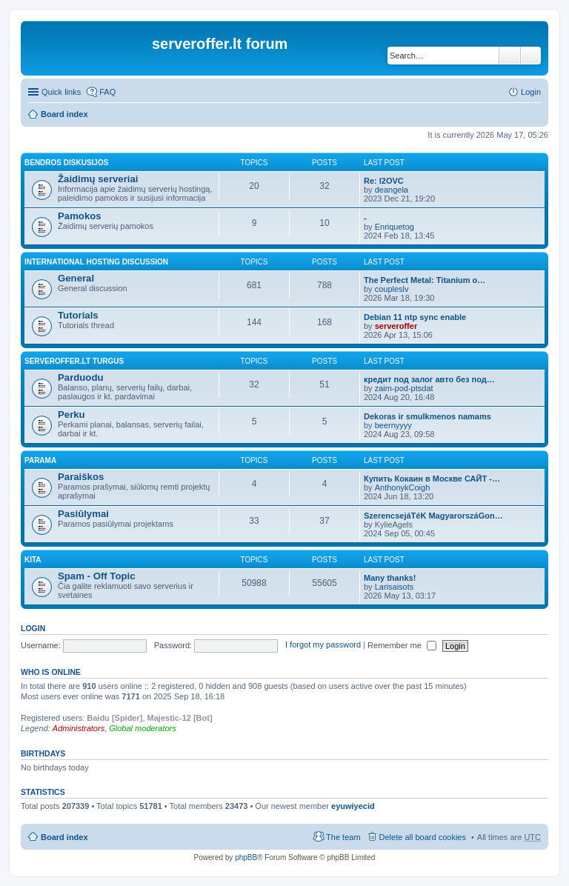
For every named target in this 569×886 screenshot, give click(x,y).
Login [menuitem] (531, 91)
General (76, 278)
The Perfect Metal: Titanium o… (424, 280)
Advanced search (531, 55)
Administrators (78, 728)
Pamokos (80, 215)
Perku (71, 414)
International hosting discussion (96, 262)
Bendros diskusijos (66, 163)
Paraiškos (81, 476)
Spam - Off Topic (97, 576)
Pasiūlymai (83, 513)
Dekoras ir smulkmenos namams (427, 416)
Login (33, 628)
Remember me (401, 645)
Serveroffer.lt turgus (74, 361)
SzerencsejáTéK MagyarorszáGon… (433, 515)
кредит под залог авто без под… (429, 379)
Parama (40, 460)
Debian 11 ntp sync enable (415, 317)
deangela (391, 189)
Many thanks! (390, 577)
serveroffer (396, 326)
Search (510, 55)
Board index (64, 114)
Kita (32, 560)
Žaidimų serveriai (98, 178)
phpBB (246, 857)
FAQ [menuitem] (107, 91)
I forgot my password (323, 645)
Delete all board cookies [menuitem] (422, 837)
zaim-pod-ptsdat (404, 388)
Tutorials (78, 315)
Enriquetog (394, 226)
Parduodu (81, 377)
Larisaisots (394, 586)
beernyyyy (393, 425)
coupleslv (392, 288)
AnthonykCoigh (402, 487)
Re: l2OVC (384, 180)
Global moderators (142, 728)
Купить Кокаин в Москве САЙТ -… (432, 478)
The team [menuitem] (343, 837)
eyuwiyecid (353, 806)
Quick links (61, 91)
